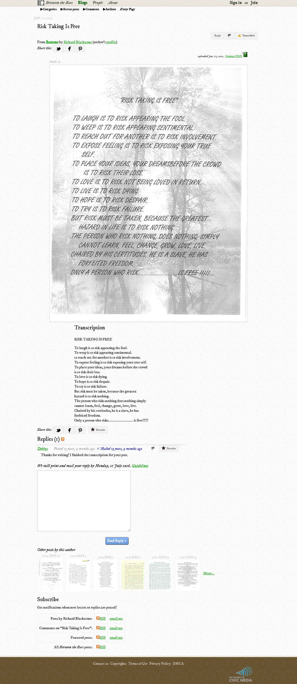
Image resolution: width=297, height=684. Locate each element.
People (97, 2)
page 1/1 (55, 62)
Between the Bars (59, 2)
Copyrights (118, 663)
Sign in (236, 2)
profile (111, 42)
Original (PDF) (236, 56)
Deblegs (42, 448)
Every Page (127, 9)
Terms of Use (138, 663)
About (112, 2)
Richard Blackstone (78, 42)
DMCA (178, 663)
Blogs (82, 2)
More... (208, 573)
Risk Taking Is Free (58, 26)
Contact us (100, 663)
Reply (217, 35)
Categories (50, 9)
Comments (92, 9)
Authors (111, 9)
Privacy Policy (160, 663)
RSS (101, 618)
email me (116, 618)
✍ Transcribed (246, 35)
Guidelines (140, 465)
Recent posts (71, 9)
